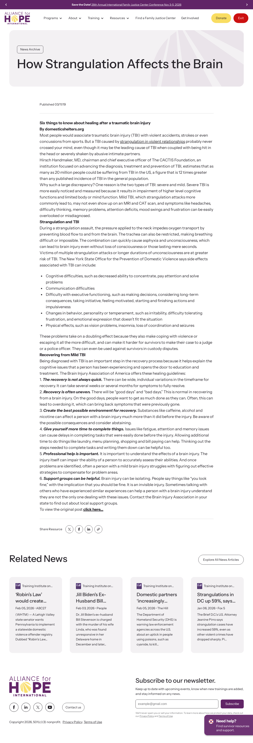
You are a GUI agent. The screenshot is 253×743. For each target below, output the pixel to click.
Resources (120, 18)
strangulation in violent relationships (152, 141)
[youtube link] (50, 707)
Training (96, 18)
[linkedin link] (26, 707)
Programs (53, 18)
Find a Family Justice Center (155, 18)
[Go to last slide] (6, 4)
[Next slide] (246, 4)
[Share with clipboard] (98, 529)
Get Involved (190, 18)
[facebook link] (14, 707)
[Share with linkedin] (89, 529)
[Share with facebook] (79, 529)
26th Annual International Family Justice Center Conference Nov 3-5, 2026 (140, 4)
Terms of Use (93, 722)
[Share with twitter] (69, 529)
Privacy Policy (73, 722)
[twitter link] (38, 707)
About (75, 18)
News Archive (30, 49)
